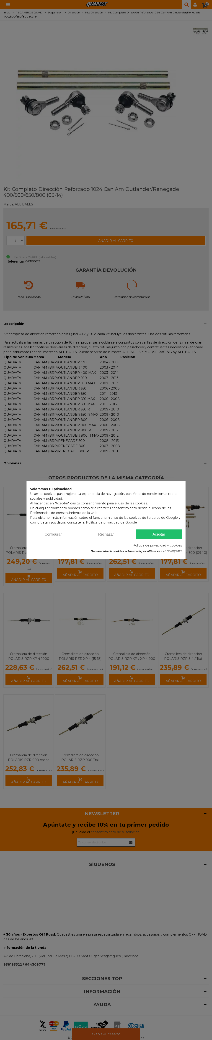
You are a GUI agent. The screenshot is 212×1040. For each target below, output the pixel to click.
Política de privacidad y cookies (157, 545)
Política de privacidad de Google (111, 522)
